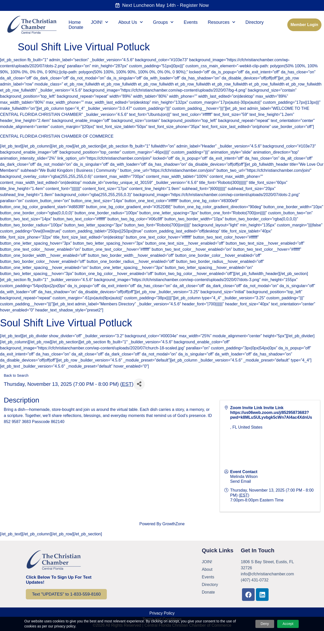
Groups (163, 22)
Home (75, 22)
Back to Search (16, 375)
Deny (265, 624)
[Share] (139, 384)
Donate (76, 27)
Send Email (240, 481)
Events (191, 22)
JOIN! (99, 22)
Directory (254, 22)
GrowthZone (173, 524)
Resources (221, 22)
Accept (287, 624)
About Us (130, 22)
